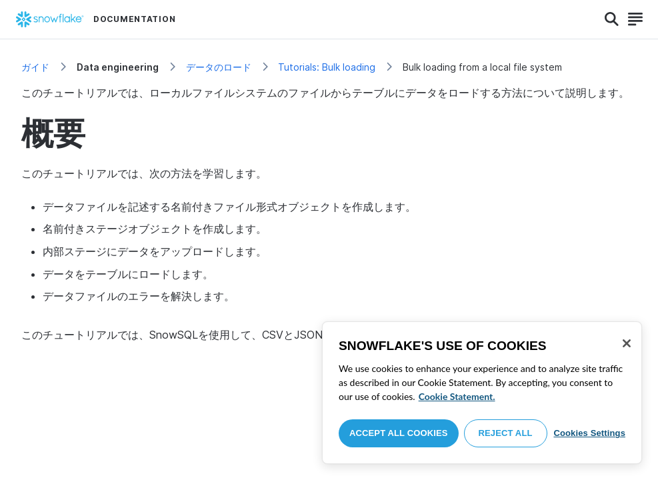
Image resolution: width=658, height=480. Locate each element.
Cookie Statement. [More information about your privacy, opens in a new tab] (457, 396)
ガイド (35, 67)
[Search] (611, 19)
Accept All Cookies (398, 433)
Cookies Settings (589, 433)
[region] (482, 392)
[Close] (626, 343)
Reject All (506, 433)
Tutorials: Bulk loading (326, 67)
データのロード (218, 67)
